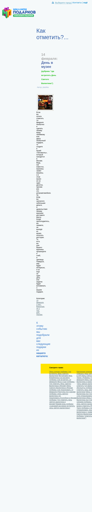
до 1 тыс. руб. (38, 311)
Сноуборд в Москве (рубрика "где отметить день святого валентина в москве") (62, 401)
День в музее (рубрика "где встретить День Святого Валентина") (60, 374)
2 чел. (38, 305)
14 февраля (40, 302)
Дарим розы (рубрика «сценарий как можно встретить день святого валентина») (62, 406)
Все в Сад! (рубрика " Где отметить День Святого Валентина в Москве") (62, 384)
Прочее (39, 315)
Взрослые (40, 307)
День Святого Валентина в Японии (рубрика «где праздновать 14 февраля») (61, 389)
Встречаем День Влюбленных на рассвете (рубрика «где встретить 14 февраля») (60, 379)
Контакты (77, 2)
